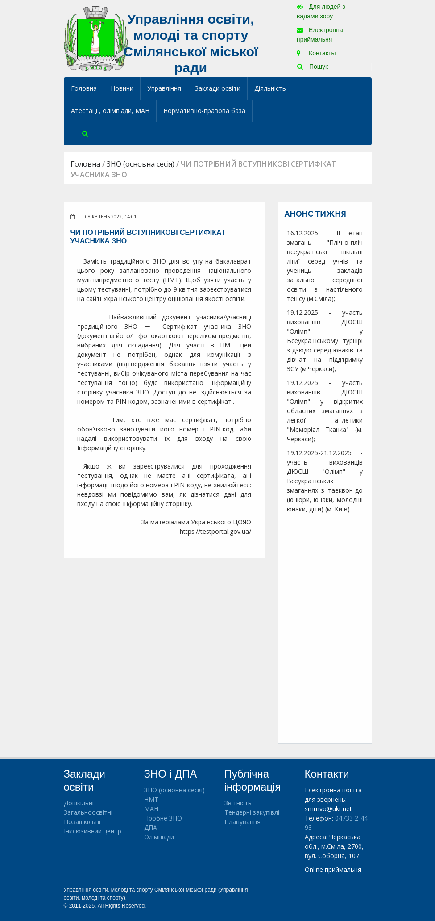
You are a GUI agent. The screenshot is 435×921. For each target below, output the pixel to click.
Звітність (238, 803)
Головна (84, 88)
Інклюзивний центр (92, 831)
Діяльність (270, 88)
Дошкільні (79, 803)
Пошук (312, 66)
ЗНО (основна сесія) (140, 164)
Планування (242, 821)
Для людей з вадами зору (321, 11)
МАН (151, 808)
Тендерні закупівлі (251, 812)
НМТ (151, 799)
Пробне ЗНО (163, 818)
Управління (164, 88)
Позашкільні (82, 821)
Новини (122, 88)
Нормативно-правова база (204, 110)
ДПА (150, 827)
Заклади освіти (217, 88)
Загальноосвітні (88, 812)
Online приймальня (333, 869)
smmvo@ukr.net (328, 808)
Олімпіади (159, 837)
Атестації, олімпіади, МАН (110, 110)
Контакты (316, 53)
